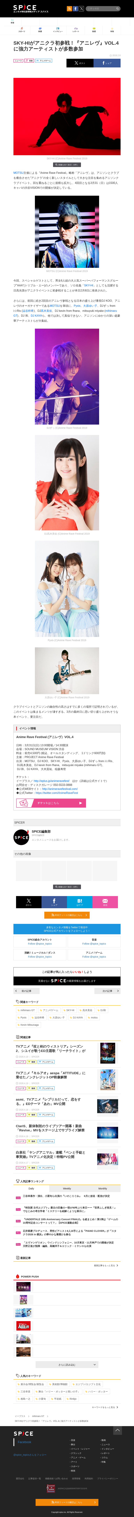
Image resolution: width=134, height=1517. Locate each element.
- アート (73, 1462)
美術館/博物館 (58, 1384)
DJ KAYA (36, 315)
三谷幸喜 (24, 1391)
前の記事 (23, 991)
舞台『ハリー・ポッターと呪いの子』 (58, 1391)
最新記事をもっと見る (106, 1265)
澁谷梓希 (28, 310)
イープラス (20, 1416)
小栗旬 (41, 1398)
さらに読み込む (77, 1364)
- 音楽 (72, 1440)
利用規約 (89, 1478)
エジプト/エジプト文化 (87, 1384)
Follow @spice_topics (40, 943)
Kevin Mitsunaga (28, 1024)
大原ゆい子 (90, 305)
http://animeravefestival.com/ (60, 788)
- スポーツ (74, 1466)
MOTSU (18, 172)
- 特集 (103, 1462)
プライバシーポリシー (107, 1478)
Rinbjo (72, 1398)
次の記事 (111, 991)
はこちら (60, 803)
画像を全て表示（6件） (67, 165)
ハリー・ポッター (96, 1391)
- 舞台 (72, 1444)
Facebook (24, 1442)
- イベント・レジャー (80, 1449)
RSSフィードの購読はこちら (69, 915)
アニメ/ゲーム (49, 1010)
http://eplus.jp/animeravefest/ (51, 780)
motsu (93, 1017)
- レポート (105, 1453)
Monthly (102, 1188)
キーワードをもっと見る (105, 1407)
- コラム (104, 1457)
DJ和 (102, 1010)
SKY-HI (88, 285)
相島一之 (24, 1398)
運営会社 (20, 1478)
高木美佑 (46, 310)
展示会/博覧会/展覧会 (31, 1384)
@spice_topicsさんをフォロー (29, 1454)
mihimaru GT (26, 1010)
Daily (31, 1188)
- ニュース (105, 1444)
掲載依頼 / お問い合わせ (56, 1478)
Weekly (67, 1188)
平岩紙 (56, 1398)
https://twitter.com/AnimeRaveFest (57, 792)
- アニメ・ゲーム (78, 1457)
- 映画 (72, 1471)
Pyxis (77, 305)
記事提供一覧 (34, 1478)
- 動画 (103, 1440)
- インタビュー (107, 1449)
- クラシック (75, 1453)
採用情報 (76, 1478)
